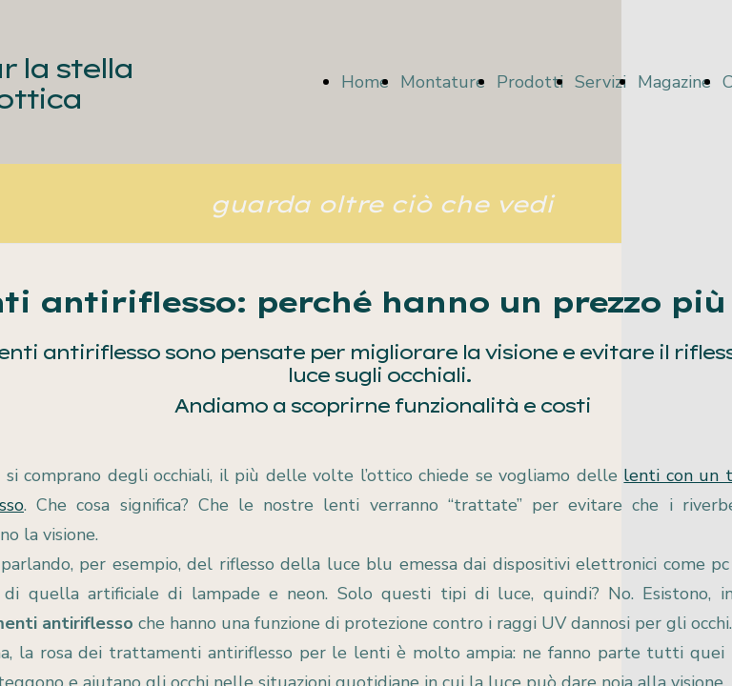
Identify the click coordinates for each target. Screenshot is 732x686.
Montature (442, 82)
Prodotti (530, 82)
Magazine (674, 82)
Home (365, 82)
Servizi (600, 82)
